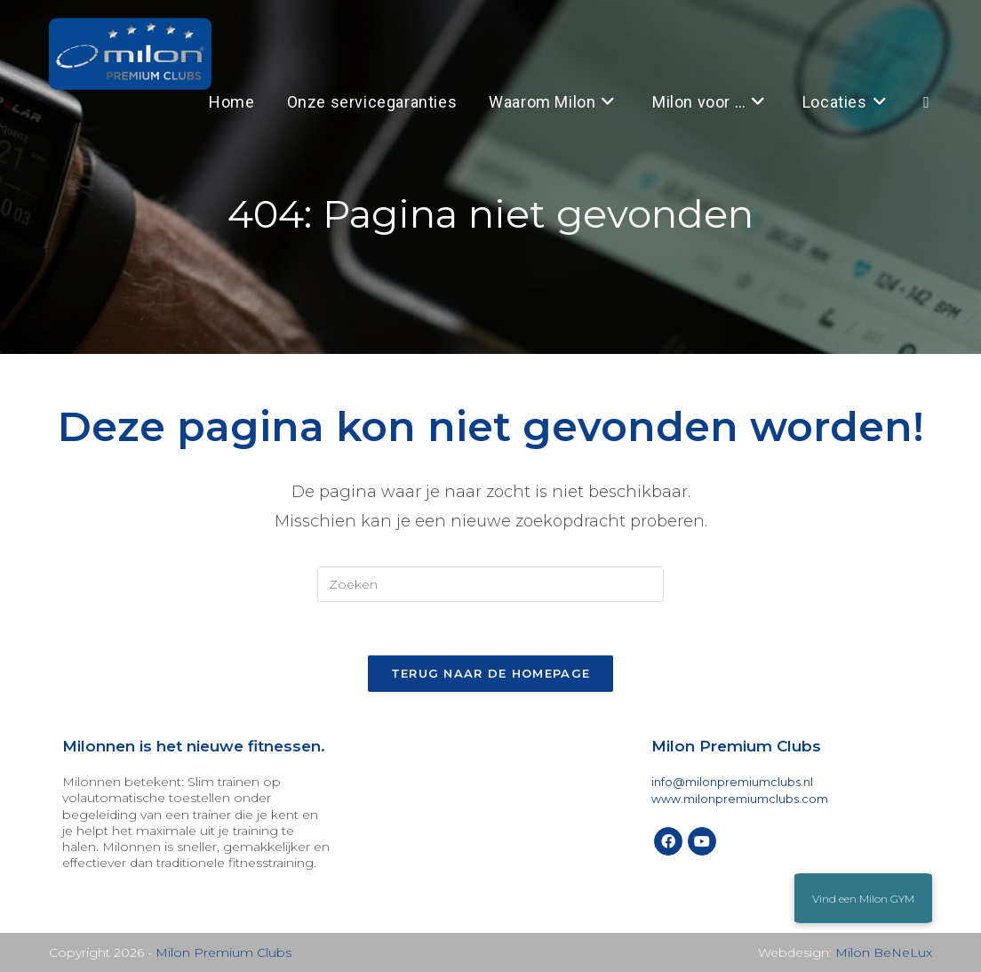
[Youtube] (702, 841)
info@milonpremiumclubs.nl (732, 782)
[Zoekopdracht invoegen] (490, 584)
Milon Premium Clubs (223, 952)
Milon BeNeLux (883, 952)
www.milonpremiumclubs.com (739, 799)
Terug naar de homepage (491, 673)
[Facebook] (668, 841)
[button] (863, 898)
